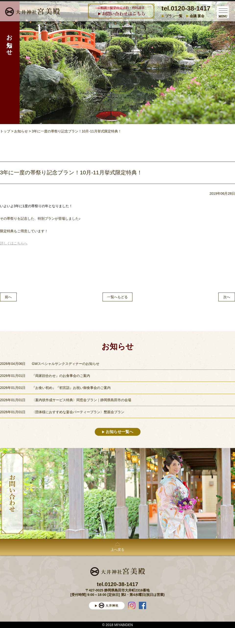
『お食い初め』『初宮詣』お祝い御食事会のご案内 (71, 388)
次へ (226, 297)
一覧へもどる (117, 297)
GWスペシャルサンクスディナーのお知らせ (65, 364)
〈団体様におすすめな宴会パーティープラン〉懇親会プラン (78, 412)
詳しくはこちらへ (13, 243)
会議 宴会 (197, 16)
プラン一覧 (173, 16)
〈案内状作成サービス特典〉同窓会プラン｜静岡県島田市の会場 (81, 400)
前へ (8, 297)
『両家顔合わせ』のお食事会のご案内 (61, 376)
